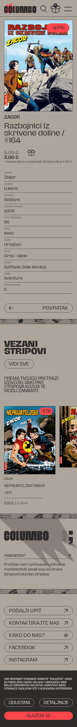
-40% (58, 27)
